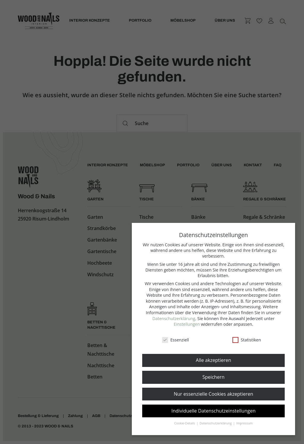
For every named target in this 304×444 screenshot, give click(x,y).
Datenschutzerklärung (173, 318)
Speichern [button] (213, 377)
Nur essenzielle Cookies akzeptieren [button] (213, 394)
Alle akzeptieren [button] (213, 360)
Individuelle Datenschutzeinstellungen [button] (213, 411)
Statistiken (246, 340)
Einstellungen (187, 324)
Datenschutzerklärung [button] (216, 423)
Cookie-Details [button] (185, 423)
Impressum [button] (244, 423)
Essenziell (175, 340)
